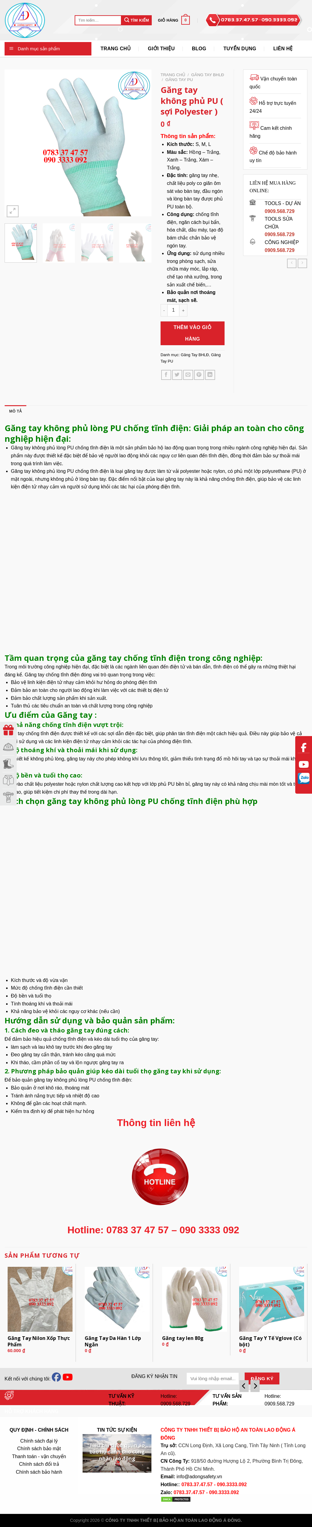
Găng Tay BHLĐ (207, 75)
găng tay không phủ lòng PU (65, 1079)
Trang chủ (173, 75)
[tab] (15, 411)
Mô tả (15, 411)
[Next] (255, 1386)
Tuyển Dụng (239, 48)
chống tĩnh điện (70, 1039)
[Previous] (244, 1386)
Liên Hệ (283, 48)
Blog (199, 48)
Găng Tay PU (179, 79)
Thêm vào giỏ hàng (193, 333)
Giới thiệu (161, 48)
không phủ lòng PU (53, 447)
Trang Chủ (116, 48)
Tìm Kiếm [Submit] (136, 20)
